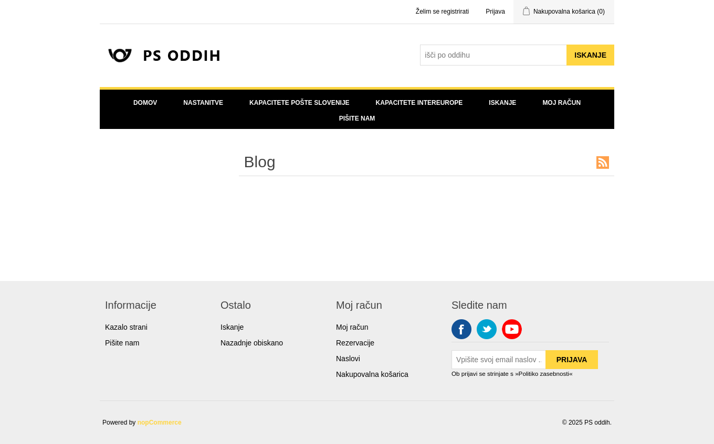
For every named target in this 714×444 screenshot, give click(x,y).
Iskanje (502, 102)
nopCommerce (160, 422)
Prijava (495, 11)
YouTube (512, 329)
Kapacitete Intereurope (419, 102)
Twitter (487, 329)
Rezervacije (355, 343)
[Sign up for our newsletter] (499, 359)
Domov (145, 102)
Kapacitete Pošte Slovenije (299, 102)
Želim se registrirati (442, 11)
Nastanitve (203, 102)
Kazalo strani (126, 327)
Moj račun (561, 102)
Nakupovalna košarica (372, 374)
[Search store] (493, 55)
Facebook (461, 329)
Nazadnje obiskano (251, 343)
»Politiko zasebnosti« (544, 373)
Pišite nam (357, 118)
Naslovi (348, 358)
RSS (602, 162)
